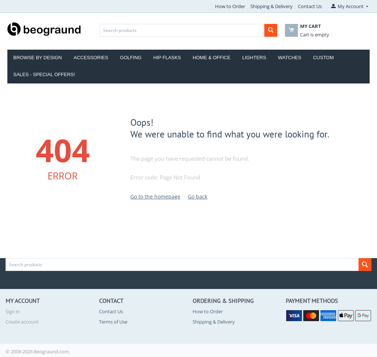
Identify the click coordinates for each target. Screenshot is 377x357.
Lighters (254, 57)
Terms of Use (113, 321)
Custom (323, 57)
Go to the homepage (155, 196)
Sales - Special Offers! (44, 74)
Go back (197, 196)
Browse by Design (37, 57)
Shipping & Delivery (271, 6)
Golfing (131, 57)
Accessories (91, 57)
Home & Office (211, 57)
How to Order (230, 6)
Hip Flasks (167, 57)
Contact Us (310, 6)
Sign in (13, 311)
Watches (290, 57)
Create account (22, 321)
